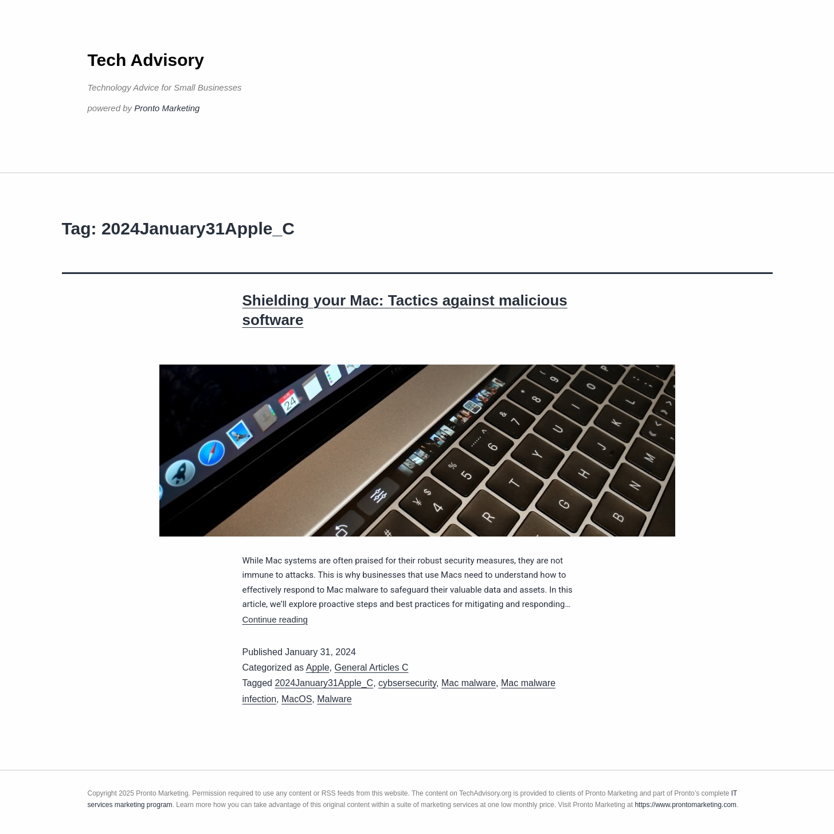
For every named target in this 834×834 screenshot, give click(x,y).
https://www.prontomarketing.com (685, 805)
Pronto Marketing (166, 108)
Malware (334, 699)
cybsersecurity (407, 683)
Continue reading (275, 619)
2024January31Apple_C (324, 683)
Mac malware (468, 683)
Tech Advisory (146, 59)
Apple (318, 667)
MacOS (296, 699)
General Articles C (372, 667)
